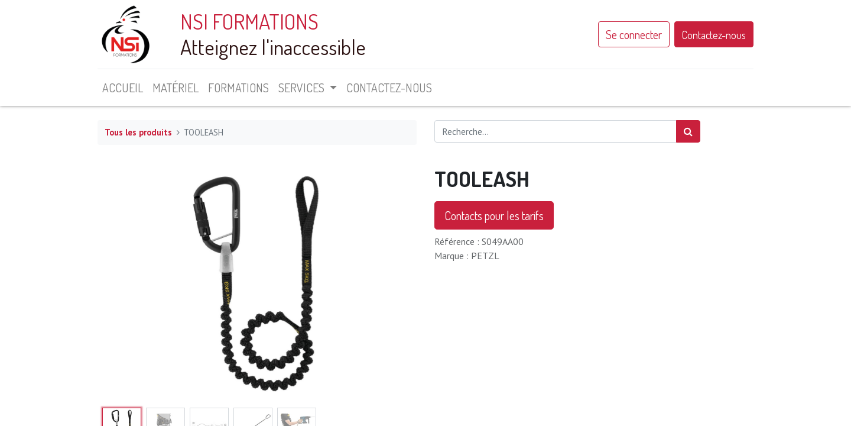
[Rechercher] (688, 131)
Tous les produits (138, 132)
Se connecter (634, 34)
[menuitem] (123, 87)
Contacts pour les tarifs (494, 215)
